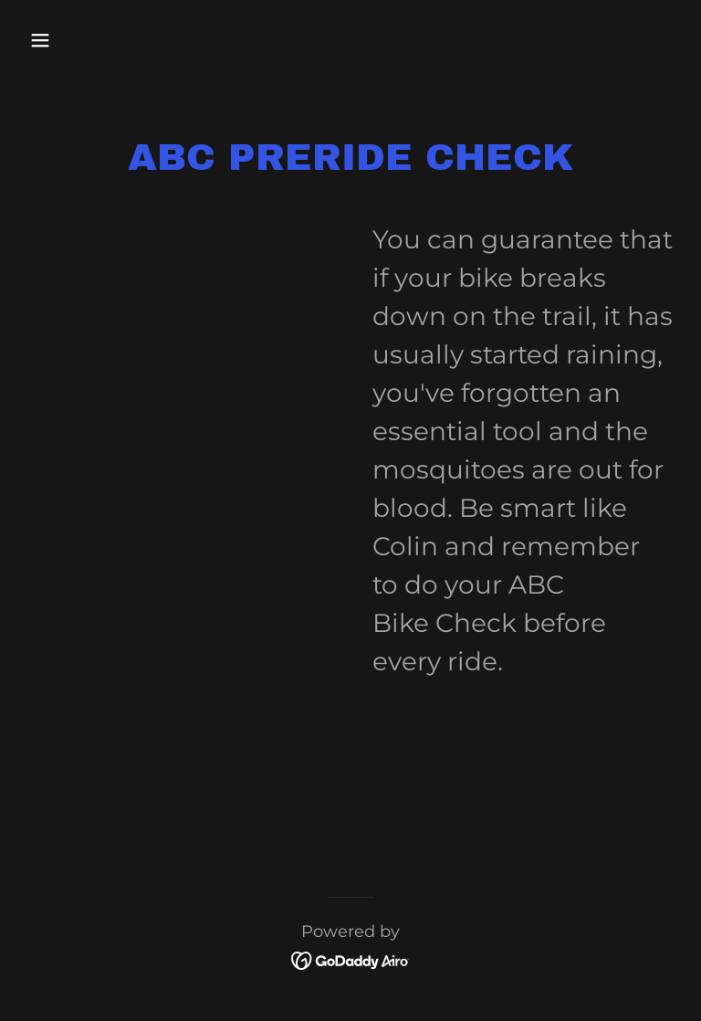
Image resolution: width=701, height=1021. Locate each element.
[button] (97, 40)
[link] (351, 959)
